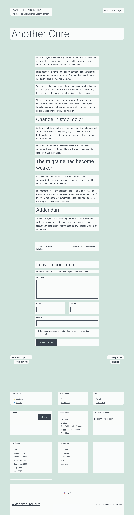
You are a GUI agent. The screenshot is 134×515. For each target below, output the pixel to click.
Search (14, 412)
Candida (86, 246)
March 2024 (19, 450)
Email (73, 304)
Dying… (64, 422)
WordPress (117, 504)
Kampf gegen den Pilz (27, 9)
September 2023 (20, 464)
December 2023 (20, 457)
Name (39, 304)
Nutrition (64, 460)
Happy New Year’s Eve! (70, 429)
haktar (40, 249)
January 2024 (19, 453)
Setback (64, 464)
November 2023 (20, 460)
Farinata (64, 419)
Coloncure (94, 246)
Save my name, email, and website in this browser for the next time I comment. (65, 332)
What (106, 10)
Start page (116, 10)
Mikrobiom (65, 457)
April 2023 (18, 471)
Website (39, 317)
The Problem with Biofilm (71, 426)
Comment (41, 277)
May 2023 (18, 467)
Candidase (65, 433)
